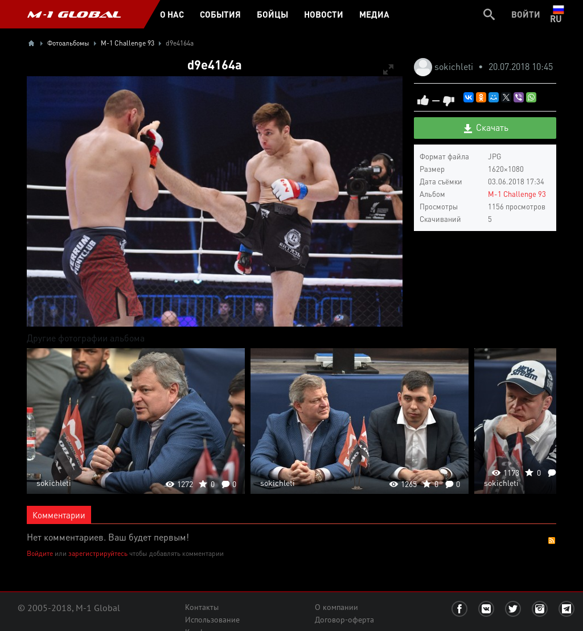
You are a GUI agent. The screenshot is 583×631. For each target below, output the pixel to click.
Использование (212, 619)
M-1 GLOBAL (74, 14)
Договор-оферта (344, 619)
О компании (336, 607)
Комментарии (58, 515)
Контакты (202, 607)
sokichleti (454, 66)
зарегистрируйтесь (98, 553)
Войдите (40, 553)
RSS (551, 540)
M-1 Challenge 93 (517, 194)
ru (558, 14)
